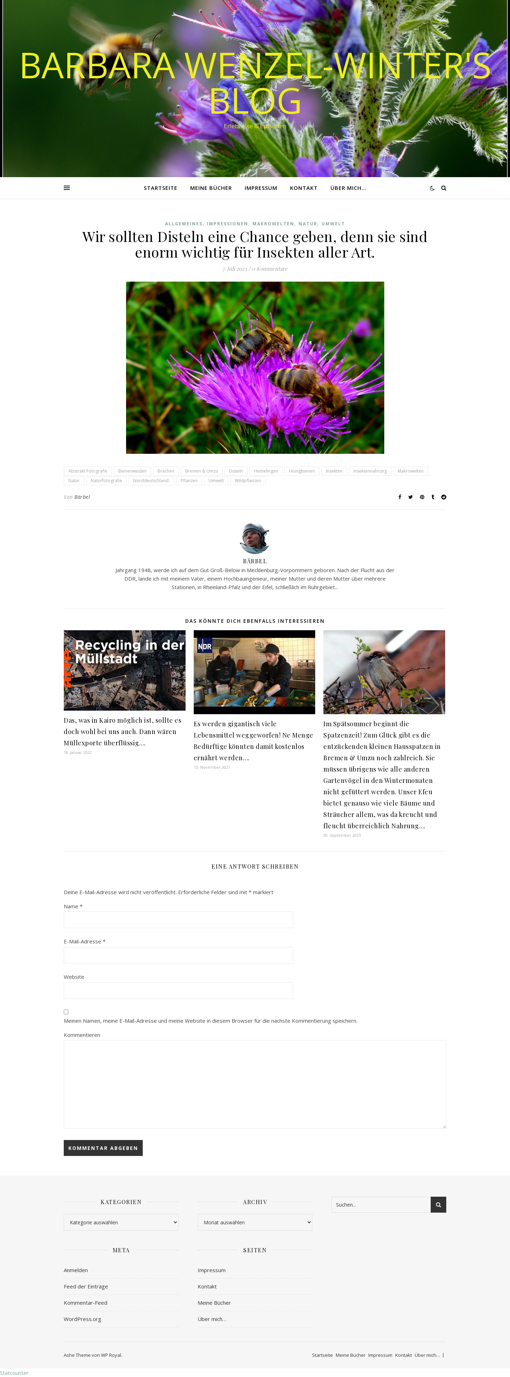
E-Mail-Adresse (85, 941)
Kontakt (304, 187)
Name (73, 906)
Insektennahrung (370, 471)
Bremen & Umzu (201, 471)
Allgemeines (184, 224)
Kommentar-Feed (85, 1302)
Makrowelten (273, 224)
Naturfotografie (106, 481)
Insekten (334, 471)
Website (74, 976)
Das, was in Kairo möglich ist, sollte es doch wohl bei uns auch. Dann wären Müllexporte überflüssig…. (122, 731)
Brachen (166, 471)
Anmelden (76, 1270)
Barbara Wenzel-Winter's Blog (255, 82)
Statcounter (14, 1372)
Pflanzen (189, 481)
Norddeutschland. (151, 481)
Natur (308, 224)
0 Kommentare (270, 268)
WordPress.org (82, 1318)
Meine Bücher (211, 187)
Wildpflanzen (248, 481)
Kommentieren (82, 1034)
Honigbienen (302, 471)
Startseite (160, 187)
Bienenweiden (132, 471)
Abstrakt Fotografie (87, 471)
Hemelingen (266, 471)
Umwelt (333, 224)
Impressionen (227, 224)
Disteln (236, 471)
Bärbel (82, 496)
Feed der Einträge (86, 1286)
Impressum (261, 187)
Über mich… (348, 187)
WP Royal (111, 1355)
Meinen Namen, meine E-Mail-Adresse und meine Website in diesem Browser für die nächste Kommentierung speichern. (210, 1020)
